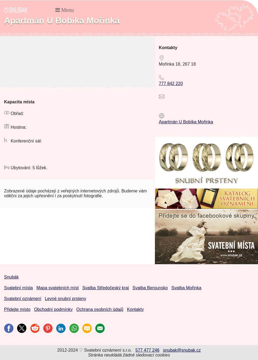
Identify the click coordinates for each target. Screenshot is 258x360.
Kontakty (135, 309)
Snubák (11, 277)
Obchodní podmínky (53, 309)
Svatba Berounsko (150, 288)
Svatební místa (18, 288)
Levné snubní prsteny (65, 298)
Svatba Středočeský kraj (105, 288)
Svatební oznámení (22, 298)
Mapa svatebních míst (57, 288)
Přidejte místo (17, 309)
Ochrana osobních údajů (99, 309)
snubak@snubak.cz (182, 350)
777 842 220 (171, 83)
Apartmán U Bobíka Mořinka (186, 122)
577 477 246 (147, 350)
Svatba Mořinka (186, 288)
